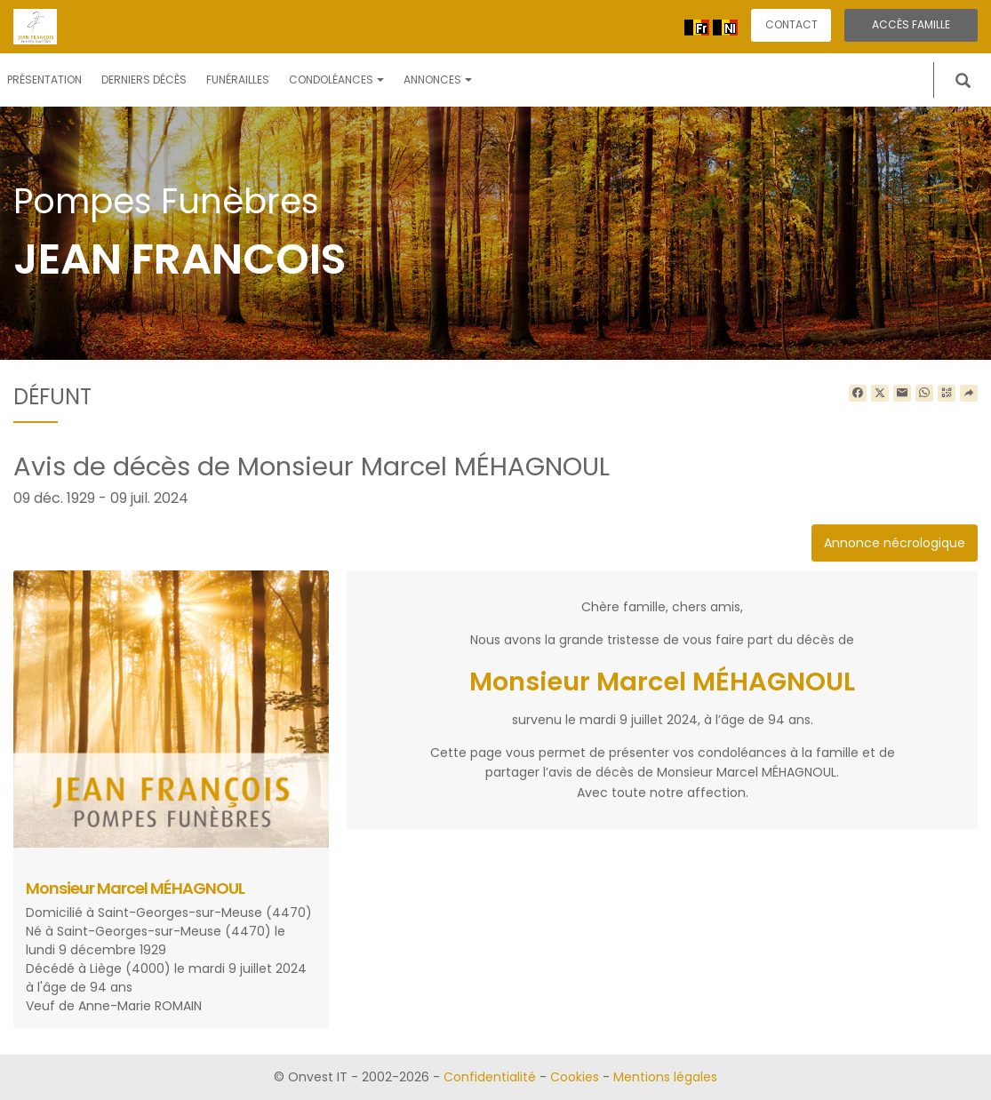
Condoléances (336, 79)
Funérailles (237, 79)
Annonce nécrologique (894, 543)
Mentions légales (665, 1077)
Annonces (438, 79)
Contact (791, 24)
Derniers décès (144, 79)
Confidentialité (490, 1077)
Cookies (574, 1077)
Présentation (44, 79)
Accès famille (911, 24)
